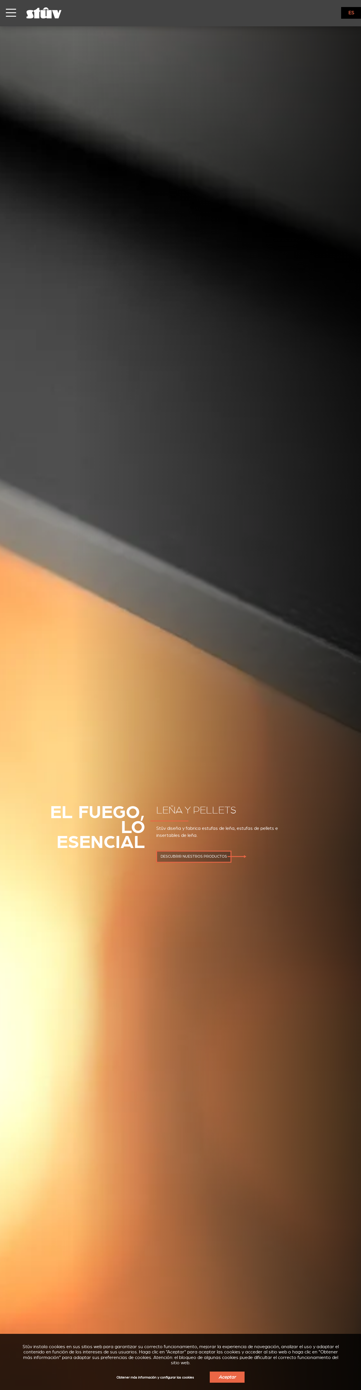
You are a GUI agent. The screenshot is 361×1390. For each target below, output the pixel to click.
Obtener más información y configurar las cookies (155, 1377)
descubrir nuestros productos (194, 856)
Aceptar (227, 1377)
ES (351, 13)
